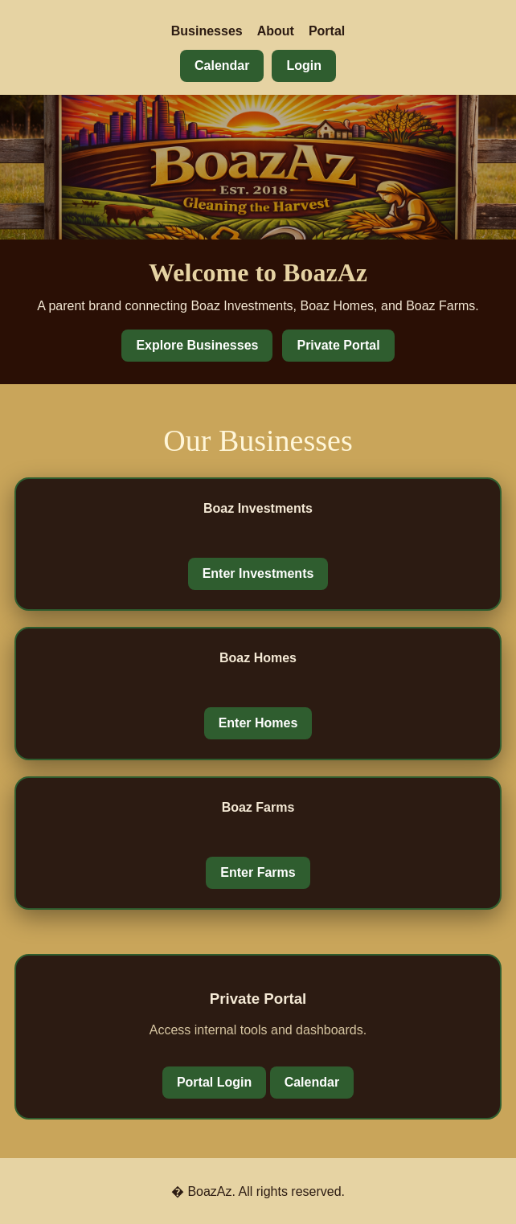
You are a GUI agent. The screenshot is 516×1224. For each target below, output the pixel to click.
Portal (327, 31)
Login (303, 65)
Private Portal (338, 345)
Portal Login (214, 1082)
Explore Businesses (197, 345)
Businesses (207, 31)
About (275, 31)
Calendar (222, 65)
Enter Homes (258, 723)
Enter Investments (258, 573)
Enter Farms (257, 872)
